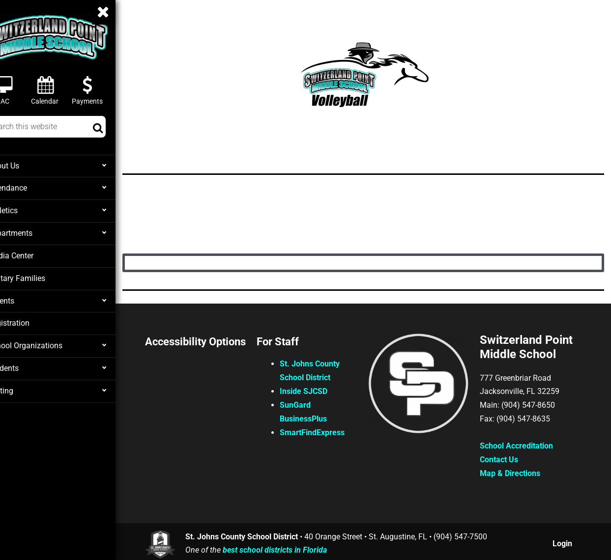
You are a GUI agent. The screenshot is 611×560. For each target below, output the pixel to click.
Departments (31, 231)
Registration (30, 320)
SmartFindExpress (329, 429)
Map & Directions (515, 471)
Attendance (28, 187)
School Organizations (45, 342)
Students (24, 364)
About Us (25, 165)
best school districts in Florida (295, 547)
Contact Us (504, 457)
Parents (22, 298)
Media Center (32, 254)
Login (563, 540)
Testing (22, 386)
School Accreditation (521, 443)
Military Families (37, 276)
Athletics (24, 209)
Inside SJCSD (321, 388)
